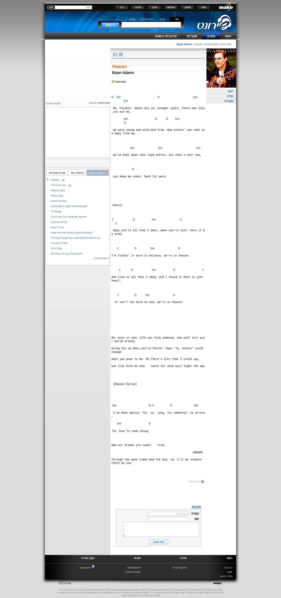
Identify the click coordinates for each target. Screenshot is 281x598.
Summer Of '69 (59, 222)
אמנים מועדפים (57, 173)
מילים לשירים (147, 19)
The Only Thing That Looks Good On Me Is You (75, 237)
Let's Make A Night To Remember (69, 206)
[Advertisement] (158, 491)
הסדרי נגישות (226, 573)
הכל (177, 19)
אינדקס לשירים (180, 565)
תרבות (138, 7)
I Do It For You (58, 185)
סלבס (154, 7)
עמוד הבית (226, 44)
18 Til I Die (56, 248)
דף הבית (228, 565)
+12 (122, 7)
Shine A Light (58, 190)
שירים (162, 19)
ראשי (203, 7)
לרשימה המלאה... (101, 258)
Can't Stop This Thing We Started (68, 216)
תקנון (229, 569)
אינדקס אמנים (133, 565)
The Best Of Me (59, 243)
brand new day (59, 201)
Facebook (85, 565)
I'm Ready (56, 211)
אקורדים (228, 101)
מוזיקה (187, 7)
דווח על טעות (196, 478)
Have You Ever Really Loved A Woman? (72, 232)
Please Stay (57, 195)
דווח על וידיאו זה (53, 103)
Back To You (57, 227)
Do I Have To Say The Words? (66, 253)
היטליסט (171, 7)
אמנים (132, 19)
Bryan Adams (184, 44)
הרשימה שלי (77, 173)
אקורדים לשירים (133, 569)
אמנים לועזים (211, 44)
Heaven (55, 179)
